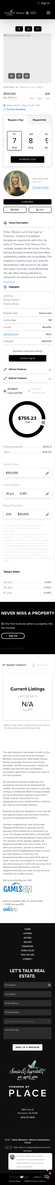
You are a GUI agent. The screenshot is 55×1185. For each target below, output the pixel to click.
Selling (28, 942)
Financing (27, 946)
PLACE (27, 1142)
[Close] (50, 1155)
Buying (27, 938)
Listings (27, 933)
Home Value (27, 950)
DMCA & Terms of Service (35, 1181)
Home (27, 929)
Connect (27, 959)
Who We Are (27, 955)
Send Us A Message (28, 1047)
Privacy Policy (15, 1181)
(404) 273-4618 (28, 1117)
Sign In (43, 3)
